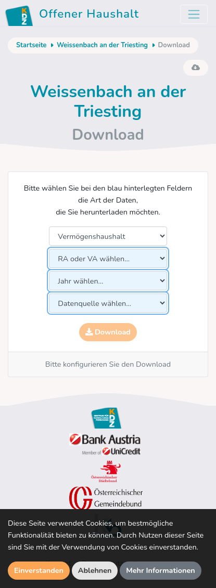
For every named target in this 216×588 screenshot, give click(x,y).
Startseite (31, 45)
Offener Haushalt (73, 15)
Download (108, 332)
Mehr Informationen (160, 570)
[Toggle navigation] (194, 14)
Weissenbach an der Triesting (102, 45)
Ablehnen (95, 570)
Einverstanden (38, 570)
